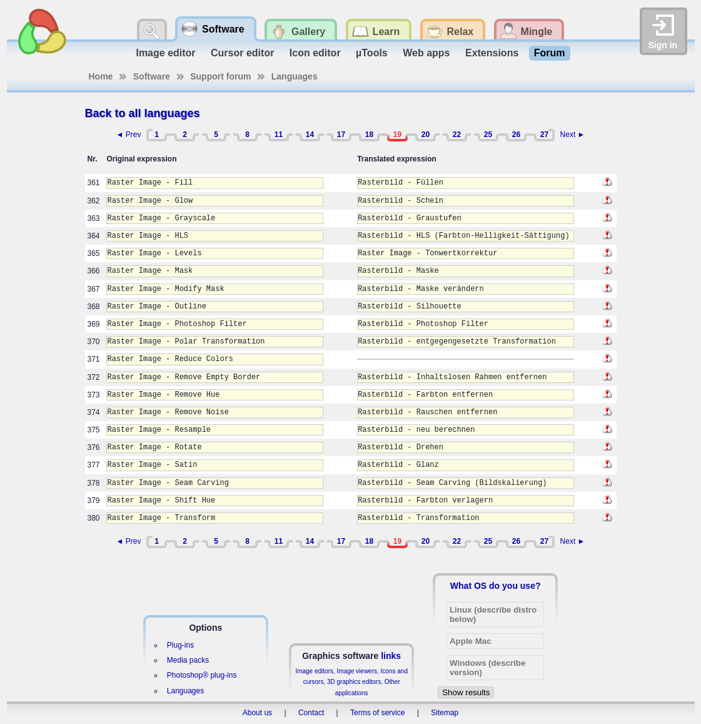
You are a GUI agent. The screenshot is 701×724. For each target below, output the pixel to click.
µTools (372, 53)
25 (488, 134)
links (391, 656)
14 (310, 134)
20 (425, 134)
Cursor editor (242, 53)
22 (457, 134)
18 (369, 134)
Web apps (426, 53)
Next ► (572, 134)
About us (257, 712)
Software (151, 76)
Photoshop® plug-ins (202, 675)
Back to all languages (142, 113)
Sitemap (444, 712)
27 (544, 134)
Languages (294, 76)
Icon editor (315, 53)
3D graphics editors (354, 681)
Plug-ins (180, 645)
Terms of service (377, 712)
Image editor (165, 53)
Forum (549, 53)
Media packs (188, 660)
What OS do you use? (495, 586)
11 (279, 134)
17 (341, 134)
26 (516, 134)
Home (101, 76)
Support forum (220, 76)
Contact (311, 712)
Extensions (491, 53)
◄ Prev (128, 134)
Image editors (314, 671)
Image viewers (357, 671)
